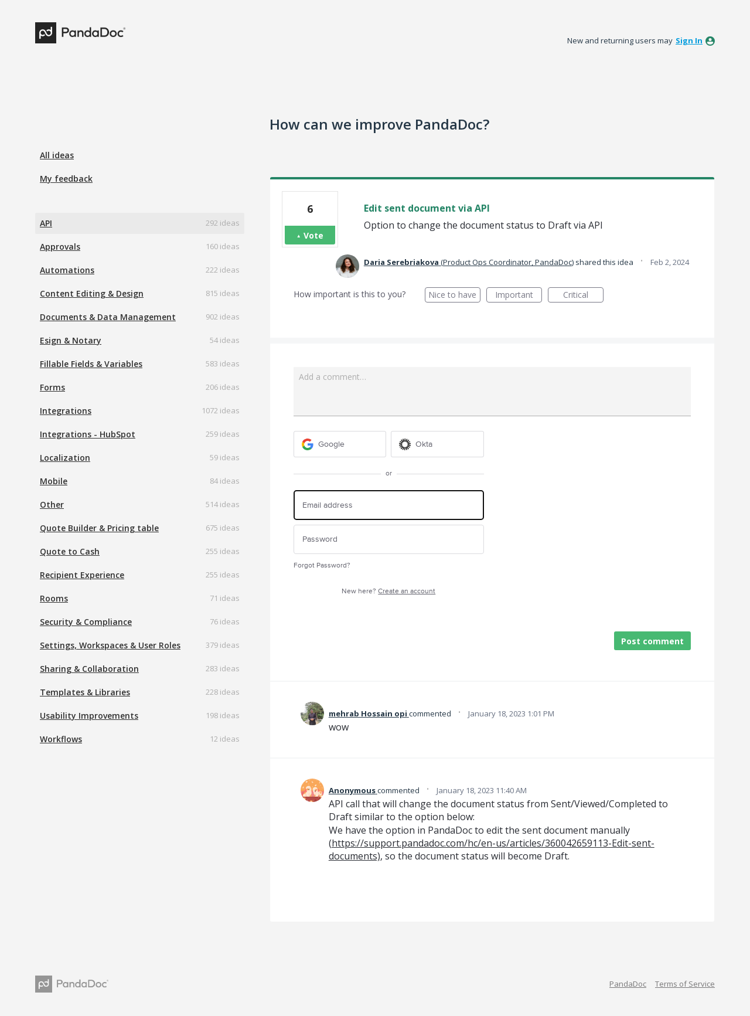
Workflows (61, 739)
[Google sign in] (340, 444)
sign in (689, 40)
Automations (67, 270)
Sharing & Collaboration (89, 668)
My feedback (66, 178)
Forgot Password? (322, 565)
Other (52, 504)
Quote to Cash (70, 551)
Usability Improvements (89, 715)
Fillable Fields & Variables (91, 363)
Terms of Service (685, 983)
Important (518, 296)
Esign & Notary (70, 340)
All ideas (57, 155)
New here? (388, 591)
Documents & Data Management (108, 316)
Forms (52, 387)
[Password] (389, 540)
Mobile (53, 481)
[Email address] (389, 505)
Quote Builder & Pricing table (99, 528)
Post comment (652, 641)
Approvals (60, 246)
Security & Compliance (86, 621)
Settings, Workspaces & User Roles (110, 645)
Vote (313, 235)
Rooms (54, 598)
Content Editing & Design (92, 293)
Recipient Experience (82, 574)
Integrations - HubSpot (87, 434)
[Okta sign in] (437, 444)
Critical (583, 296)
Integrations (65, 410)
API (46, 223)
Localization (65, 457)
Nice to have (454, 296)
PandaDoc (627, 983)
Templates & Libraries (85, 692)
